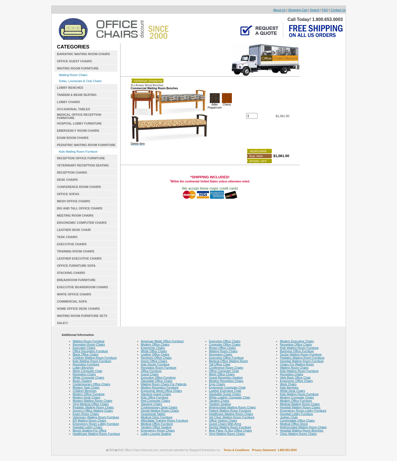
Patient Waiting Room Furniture (230, 410)
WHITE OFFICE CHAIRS (74, 294)
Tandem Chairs (219, 400)
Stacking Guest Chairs (156, 394)
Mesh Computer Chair (88, 371)
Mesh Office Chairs (222, 374)
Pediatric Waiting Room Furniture (302, 357)
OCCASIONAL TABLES (73, 109)
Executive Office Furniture (158, 377)
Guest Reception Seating (226, 377)
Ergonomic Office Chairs (296, 380)
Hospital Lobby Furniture (296, 414)
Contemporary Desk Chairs (159, 407)
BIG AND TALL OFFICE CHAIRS (80, 208)
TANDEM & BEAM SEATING (77, 94)
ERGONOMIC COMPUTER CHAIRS (82, 222)
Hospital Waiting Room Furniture (302, 361)
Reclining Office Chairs (156, 357)
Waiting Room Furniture (89, 341)
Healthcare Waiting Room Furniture (96, 433)
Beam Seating (82, 380)
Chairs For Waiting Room (297, 364)
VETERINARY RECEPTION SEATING (83, 165)
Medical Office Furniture (157, 423)
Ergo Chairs (217, 384)
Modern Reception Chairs (226, 380)
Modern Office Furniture (89, 394)
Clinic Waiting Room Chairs (298, 433)
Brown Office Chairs (222, 347)
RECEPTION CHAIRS (72, 172)
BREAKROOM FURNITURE (76, 280)
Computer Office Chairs (225, 344)
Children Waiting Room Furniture (95, 357)
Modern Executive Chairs (297, 341)
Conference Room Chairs (226, 367)
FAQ (325, 10)
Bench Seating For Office (90, 430)
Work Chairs (288, 384)
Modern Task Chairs (86, 387)
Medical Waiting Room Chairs (300, 404)
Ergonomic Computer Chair (227, 387)
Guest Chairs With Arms (225, 423)
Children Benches (85, 390)
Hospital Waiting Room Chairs (300, 407)
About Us (279, 10)
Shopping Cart (297, 10)
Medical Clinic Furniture (157, 417)
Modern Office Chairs (155, 344)
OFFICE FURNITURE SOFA (76, 265)
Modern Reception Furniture (160, 387)
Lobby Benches (83, 367)
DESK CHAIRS (67, 179)
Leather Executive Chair (225, 390)
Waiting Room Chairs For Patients (164, 384)
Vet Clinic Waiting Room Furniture (231, 417)
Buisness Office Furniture (297, 351)
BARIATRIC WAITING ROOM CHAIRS (83, 54)
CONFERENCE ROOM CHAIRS (79, 186)
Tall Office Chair (219, 364)
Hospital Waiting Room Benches (301, 430)
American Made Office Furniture (162, 341)
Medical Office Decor (294, 423)
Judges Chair (289, 417)
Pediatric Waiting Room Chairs (93, 407)
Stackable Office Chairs (157, 380)
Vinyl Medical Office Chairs (91, 404)
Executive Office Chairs (224, 341)
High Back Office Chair (295, 377)
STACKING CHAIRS (71, 272)
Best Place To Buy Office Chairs (230, 430)
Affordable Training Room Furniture (164, 420)
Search (315, 10)
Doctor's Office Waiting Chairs (93, 410)
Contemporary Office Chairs (91, 384)
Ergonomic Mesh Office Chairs (161, 390)
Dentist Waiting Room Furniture (230, 427)
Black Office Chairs (85, 354)
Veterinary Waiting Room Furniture (96, 417)
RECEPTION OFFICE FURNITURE (81, 158)
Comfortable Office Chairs (297, 420)
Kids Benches (289, 387)
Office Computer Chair (224, 371)
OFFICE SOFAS (68, 194)
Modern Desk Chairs (86, 397)
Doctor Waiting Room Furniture (300, 354)
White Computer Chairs (88, 377)
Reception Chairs (84, 374)
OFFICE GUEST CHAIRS (74, 61)
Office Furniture (151, 371)
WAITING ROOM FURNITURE (78, 68)
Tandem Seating (220, 404)
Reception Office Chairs (296, 344)
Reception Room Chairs (89, 344)
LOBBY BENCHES (70, 87)
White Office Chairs (154, 351)
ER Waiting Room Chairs (89, 420)
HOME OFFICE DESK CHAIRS (78, 308)
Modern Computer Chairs (297, 397)
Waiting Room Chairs (73, 75)
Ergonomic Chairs (153, 347)
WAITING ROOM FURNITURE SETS (82, 315)
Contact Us (338, 10)
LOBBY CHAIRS (68, 102)
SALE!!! (62, 323)
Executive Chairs (84, 347)
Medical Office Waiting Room (228, 361)
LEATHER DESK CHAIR (74, 229)
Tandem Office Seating (156, 427)
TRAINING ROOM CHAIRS (76, 251)
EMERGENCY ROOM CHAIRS (78, 130)
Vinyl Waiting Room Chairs (227, 433)
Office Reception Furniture (90, 351)
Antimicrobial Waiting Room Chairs (232, 407)
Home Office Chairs (154, 361)
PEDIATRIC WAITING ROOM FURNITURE (86, 145)
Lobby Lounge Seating (156, 433)
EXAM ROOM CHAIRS (72, 137)
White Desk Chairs (292, 390)
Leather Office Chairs (155, 354)
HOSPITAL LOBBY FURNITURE (79, 123)
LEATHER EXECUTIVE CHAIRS (79, 258)
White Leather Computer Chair (229, 397)
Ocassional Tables (153, 414)
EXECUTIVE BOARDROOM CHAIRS (82, 287)
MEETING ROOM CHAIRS (75, 215)
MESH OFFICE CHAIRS (73, 201)
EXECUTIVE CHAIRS (72, 244)
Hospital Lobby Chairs (88, 427)
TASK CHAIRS (67, 237)
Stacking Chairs (151, 404)
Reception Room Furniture (158, 367)
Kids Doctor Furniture (155, 364)
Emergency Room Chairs (158, 430)
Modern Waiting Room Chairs (92, 400)
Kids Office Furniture (154, 397)
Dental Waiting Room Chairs (160, 410)
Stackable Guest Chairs (225, 394)
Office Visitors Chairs (223, 420)
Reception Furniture (86, 364)
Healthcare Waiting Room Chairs (231, 414)
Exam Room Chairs (86, 414)
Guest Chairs (150, 374)
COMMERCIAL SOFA (72, 301)
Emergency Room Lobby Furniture (96, 423)
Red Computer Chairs (155, 400)
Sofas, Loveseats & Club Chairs (80, 81)
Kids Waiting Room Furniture (78, 151)
